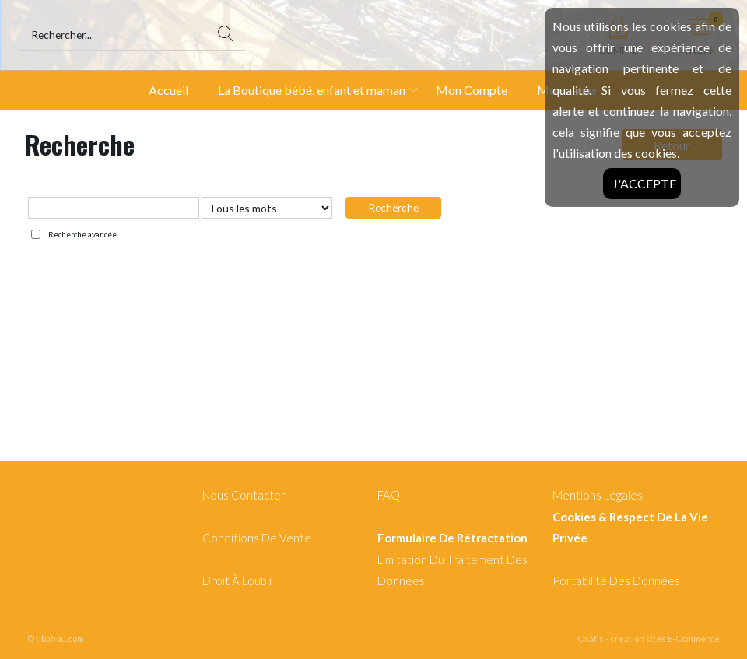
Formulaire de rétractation (452, 538)
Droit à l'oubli (237, 580)
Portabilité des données (616, 580)
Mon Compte (471, 89)
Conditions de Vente (256, 538)
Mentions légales (597, 495)
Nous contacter (244, 495)
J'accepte (644, 183)
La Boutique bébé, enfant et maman (311, 89)
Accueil (168, 89)
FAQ (388, 495)
